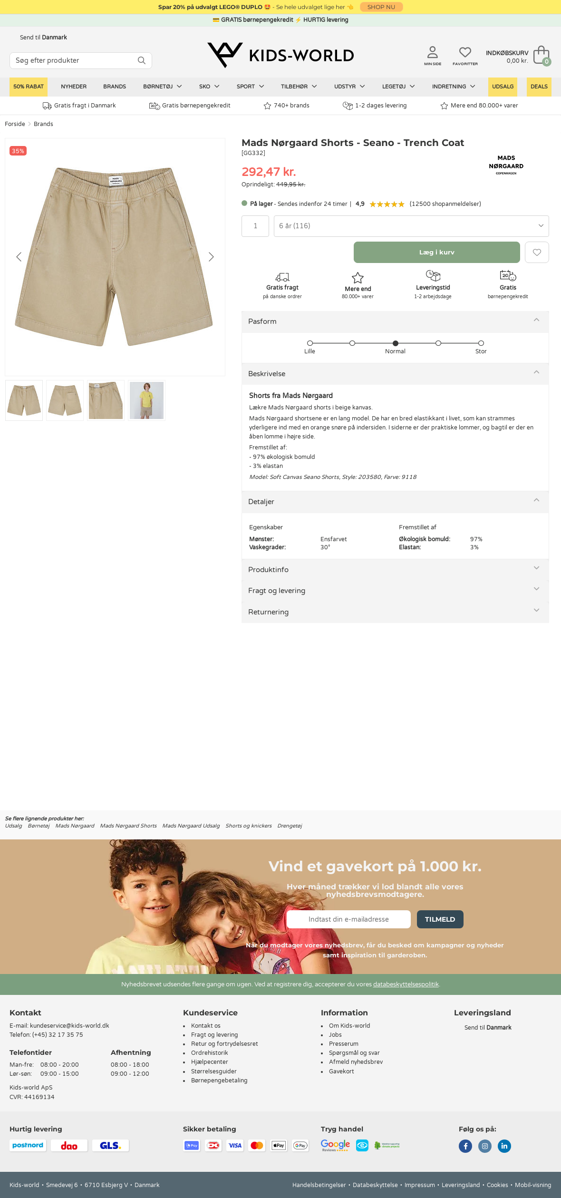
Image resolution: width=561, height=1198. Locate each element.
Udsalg (502, 87)
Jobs (335, 1035)
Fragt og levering (276, 590)
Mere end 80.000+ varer (479, 105)
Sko (209, 86)
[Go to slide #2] (65, 400)
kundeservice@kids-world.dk (69, 1026)
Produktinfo (268, 569)
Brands (114, 87)
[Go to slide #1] (24, 400)
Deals (539, 87)
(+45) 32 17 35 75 (57, 1035)
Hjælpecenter (209, 1062)
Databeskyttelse (375, 1185)
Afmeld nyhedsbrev (356, 1062)
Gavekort (341, 1071)
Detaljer (261, 501)
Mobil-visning (533, 1185)
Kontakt (25, 1012)
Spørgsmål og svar (354, 1053)
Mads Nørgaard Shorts (128, 826)
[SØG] (142, 60)
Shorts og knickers (248, 826)
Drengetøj (289, 826)
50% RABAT (28, 87)
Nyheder (74, 87)
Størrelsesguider (214, 1071)
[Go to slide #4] (146, 400)
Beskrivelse (266, 374)
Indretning (453, 86)
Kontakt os (206, 1026)
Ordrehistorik (209, 1053)
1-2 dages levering (375, 106)
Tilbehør (299, 86)
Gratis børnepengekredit (190, 106)
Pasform (262, 321)
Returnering (268, 612)
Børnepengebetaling (219, 1080)
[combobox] (411, 226)
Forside (15, 124)
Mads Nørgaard (74, 826)
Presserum (343, 1044)
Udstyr (349, 86)
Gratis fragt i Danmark (79, 105)
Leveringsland (461, 1185)
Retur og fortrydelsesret (224, 1044)
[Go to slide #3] (106, 400)
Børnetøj (162, 86)
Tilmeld (440, 919)
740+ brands (286, 105)
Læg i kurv (437, 252)
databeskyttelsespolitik (406, 984)
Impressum (420, 1185)
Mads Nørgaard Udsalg (191, 826)
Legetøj (398, 86)
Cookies (497, 1185)
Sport (250, 86)
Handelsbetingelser (319, 1185)
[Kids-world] (280, 55)
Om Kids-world (349, 1026)
